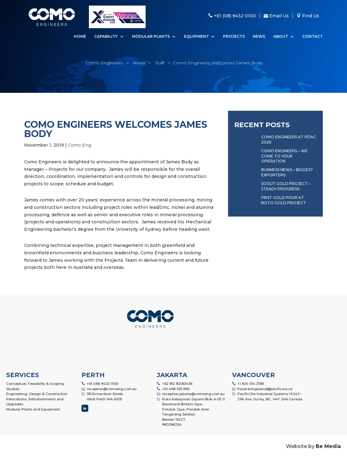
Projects (234, 37)
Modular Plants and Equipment (33, 409)
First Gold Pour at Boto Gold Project (283, 200)
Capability (106, 37)
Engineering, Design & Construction (37, 394)
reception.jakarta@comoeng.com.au (193, 394)
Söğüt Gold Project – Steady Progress (285, 186)
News (259, 37)
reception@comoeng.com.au (112, 389)
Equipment (196, 37)
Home (80, 37)
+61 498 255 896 (176, 389)
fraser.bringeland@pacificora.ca (264, 389)
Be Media (328, 446)
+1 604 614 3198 (250, 383)
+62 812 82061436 (177, 383)
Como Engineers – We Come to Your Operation (284, 156)
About (280, 37)
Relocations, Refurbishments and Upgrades (35, 402)
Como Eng (79, 145)
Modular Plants (151, 37)
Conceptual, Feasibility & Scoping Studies (35, 386)
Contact (312, 37)
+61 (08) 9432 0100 (102, 383)
